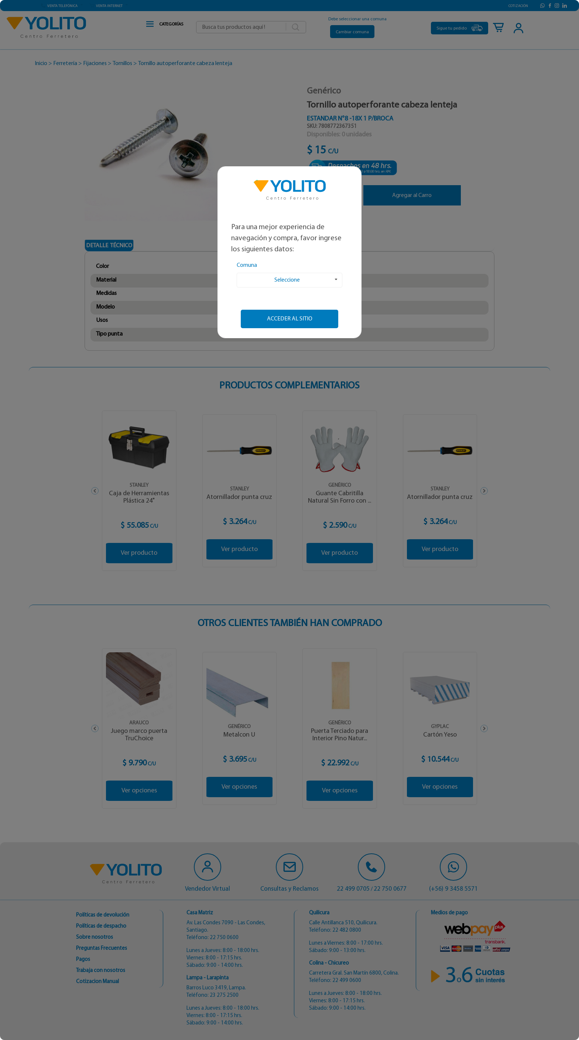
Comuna (247, 265)
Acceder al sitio (289, 319)
